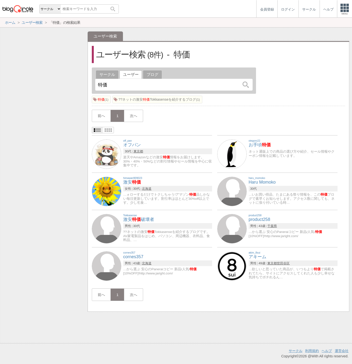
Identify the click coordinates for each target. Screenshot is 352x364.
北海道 (146, 188)
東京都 (138, 151)
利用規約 (312, 351)
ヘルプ (327, 351)
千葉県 (272, 226)
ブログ (152, 74)
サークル (107, 74)
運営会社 (342, 351)
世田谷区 (283, 263)
